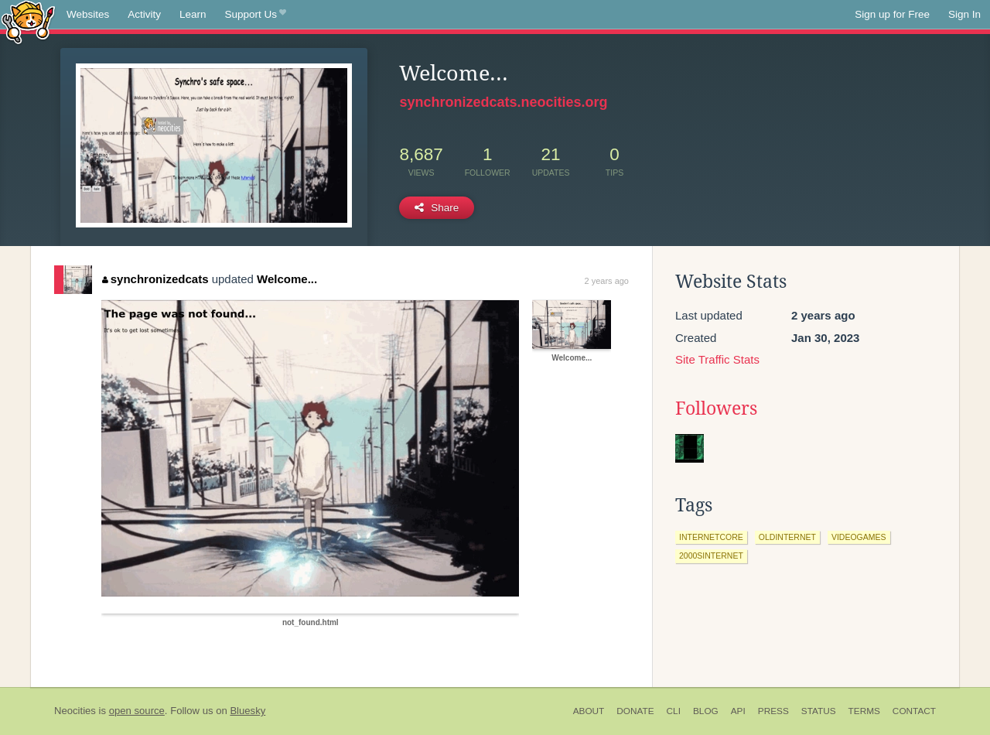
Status (818, 711)
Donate (635, 711)
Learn (193, 14)
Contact (914, 711)
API (738, 711)
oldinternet (787, 537)
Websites (88, 14)
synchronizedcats (155, 278)
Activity (144, 14)
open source (137, 710)
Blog (706, 711)
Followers (716, 408)
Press (773, 711)
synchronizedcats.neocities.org (503, 102)
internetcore (711, 537)
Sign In (964, 14)
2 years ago (607, 280)
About (589, 711)
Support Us (255, 15)
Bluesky (247, 710)
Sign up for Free (892, 14)
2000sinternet (711, 555)
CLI (674, 711)
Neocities (75, 710)
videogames (858, 537)
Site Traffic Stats (717, 359)
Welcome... (287, 278)
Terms (864, 711)
